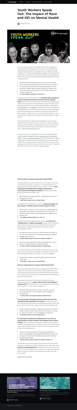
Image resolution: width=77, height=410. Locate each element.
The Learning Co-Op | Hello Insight (13, 405)
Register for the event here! (25, 359)
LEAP (51, 105)
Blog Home (21, 1)
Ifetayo (19, 138)
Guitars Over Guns (34, 136)
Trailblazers (34, 107)
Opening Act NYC (45, 136)
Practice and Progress (37, 1)
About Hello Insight (48, 1)
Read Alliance (54, 136)
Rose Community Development (33, 138)
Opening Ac (24, 107)
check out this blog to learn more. (30, 128)
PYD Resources (28, 1)
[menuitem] (21, 2)
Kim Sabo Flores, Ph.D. (25, 23)
